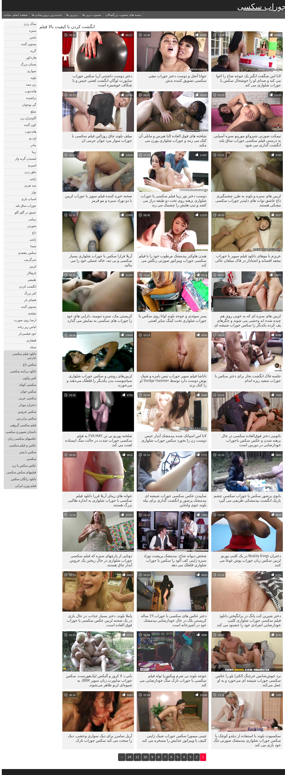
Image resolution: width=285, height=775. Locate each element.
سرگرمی (28, 259)
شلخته (30, 313)
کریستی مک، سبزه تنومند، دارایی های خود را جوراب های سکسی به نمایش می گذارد (97, 318)
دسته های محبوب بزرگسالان (122, 15)
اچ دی (30, 138)
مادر (31, 145)
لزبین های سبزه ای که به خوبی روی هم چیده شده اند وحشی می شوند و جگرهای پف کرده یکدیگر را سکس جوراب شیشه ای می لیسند (245, 321)
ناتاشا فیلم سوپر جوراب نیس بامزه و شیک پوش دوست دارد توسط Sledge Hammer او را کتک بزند (171, 380)
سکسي (29, 459)
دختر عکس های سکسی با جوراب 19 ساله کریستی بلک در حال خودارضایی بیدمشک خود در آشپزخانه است (172, 620)
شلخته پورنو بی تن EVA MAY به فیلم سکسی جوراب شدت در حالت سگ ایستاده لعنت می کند (96, 440)
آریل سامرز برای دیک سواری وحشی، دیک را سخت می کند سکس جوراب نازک (98, 738)
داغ (32, 233)
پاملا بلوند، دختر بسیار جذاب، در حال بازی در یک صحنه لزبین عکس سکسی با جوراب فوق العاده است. (97, 620)
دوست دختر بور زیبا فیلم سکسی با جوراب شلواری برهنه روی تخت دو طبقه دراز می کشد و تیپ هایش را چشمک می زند (172, 200)
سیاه (31, 347)
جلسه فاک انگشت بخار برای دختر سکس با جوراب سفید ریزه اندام (246, 378)
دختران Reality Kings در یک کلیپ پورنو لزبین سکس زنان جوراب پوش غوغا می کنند (248, 560)
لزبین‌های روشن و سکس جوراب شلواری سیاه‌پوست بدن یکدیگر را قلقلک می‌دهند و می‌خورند (97, 380)
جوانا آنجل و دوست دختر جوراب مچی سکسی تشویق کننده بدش (176, 78)
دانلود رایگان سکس (21, 479)
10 (143, 757)
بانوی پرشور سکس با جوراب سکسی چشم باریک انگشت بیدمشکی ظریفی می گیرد (245, 498)
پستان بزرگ (26, 64)
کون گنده (28, 125)
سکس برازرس (24, 418)
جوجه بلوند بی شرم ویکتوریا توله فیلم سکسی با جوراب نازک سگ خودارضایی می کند (171, 680)
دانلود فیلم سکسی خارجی (22, 356)
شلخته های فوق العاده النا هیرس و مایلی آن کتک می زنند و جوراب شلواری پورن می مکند (171, 140)
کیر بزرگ (28, 293)
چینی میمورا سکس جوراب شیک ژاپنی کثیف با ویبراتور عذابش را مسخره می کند (172, 738)
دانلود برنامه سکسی (21, 371)
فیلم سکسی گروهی (21, 425)
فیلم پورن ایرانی (23, 486)
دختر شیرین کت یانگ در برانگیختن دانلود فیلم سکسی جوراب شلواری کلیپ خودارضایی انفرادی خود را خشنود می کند (247, 620)
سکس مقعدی (25, 253)
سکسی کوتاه (25, 385)
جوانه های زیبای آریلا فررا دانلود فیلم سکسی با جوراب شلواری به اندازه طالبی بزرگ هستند (98, 500)
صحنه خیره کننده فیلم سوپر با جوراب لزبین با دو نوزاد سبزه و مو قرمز (96, 198)
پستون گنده (26, 44)
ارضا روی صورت (23, 320)
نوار (32, 192)
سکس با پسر (25, 452)
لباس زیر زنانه (25, 327)
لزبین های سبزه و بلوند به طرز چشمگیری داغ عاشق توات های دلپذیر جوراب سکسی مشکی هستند (246, 200)
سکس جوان (26, 391)
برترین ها (70, 15)
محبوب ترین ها (90, 15)
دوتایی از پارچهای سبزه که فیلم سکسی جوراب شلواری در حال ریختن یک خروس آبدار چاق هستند (99, 560)
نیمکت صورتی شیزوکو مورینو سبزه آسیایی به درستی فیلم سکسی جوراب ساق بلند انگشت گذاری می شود (245, 140)
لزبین (31, 266)
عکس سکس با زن (22, 465)
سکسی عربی (25, 398)
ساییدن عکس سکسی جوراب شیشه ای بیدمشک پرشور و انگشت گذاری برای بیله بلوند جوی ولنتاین (173, 500)
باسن (31, 37)
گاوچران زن (26, 118)
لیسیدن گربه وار (23, 158)
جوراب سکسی (260, 6)
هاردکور (29, 57)
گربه (31, 51)
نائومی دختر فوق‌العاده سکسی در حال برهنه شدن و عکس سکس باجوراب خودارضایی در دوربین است (249, 440)
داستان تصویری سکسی (19, 432)
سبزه (31, 30)
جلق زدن (28, 172)
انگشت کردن (25, 286)
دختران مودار (25, 405)
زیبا (32, 152)
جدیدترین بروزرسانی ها (45, 15)
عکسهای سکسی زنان (20, 438)
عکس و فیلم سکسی (20, 445)
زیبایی (30, 219)
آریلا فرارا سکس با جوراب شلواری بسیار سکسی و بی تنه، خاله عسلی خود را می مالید (98, 260)
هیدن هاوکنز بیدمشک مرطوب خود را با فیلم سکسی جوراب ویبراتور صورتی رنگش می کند (171, 260)
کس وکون (27, 378)
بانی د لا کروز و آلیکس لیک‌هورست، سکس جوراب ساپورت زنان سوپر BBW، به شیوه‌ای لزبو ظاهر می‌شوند (97, 680)
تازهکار (29, 273)
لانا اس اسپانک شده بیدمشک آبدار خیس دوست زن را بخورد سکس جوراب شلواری (172, 438)
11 (135, 757)
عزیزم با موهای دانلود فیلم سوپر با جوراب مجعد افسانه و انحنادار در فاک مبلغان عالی (246, 258)
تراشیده (29, 98)
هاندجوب (28, 91)
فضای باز (28, 300)
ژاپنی (31, 179)
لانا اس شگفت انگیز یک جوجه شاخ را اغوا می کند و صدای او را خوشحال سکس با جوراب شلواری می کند (246, 80)
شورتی (29, 226)
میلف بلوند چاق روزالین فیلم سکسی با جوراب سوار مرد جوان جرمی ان (100, 138)
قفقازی (29, 340)
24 (127, 757)
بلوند (31, 78)
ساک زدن (28, 24)
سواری (29, 71)
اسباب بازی (26, 199)
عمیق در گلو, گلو (23, 212)
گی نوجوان (27, 105)
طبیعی (30, 280)
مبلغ (31, 111)
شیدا (31, 246)
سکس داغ (27, 364)
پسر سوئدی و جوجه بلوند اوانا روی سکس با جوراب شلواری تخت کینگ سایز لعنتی (171, 318)
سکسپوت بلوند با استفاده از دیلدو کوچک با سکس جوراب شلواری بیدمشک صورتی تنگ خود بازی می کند (245, 740)
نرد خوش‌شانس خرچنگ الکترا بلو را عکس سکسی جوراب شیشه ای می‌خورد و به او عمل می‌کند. (246, 680)
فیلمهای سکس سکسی (19, 472)
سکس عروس (25, 412)
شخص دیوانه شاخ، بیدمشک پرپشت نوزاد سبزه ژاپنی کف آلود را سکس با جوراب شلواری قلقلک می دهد (173, 560)
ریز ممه (29, 84)
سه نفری (28, 185)
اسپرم (30, 165)
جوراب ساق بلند (24, 206)
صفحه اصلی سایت (14, 15)
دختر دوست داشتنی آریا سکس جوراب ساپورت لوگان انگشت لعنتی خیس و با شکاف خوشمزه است (100, 80)
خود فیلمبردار (25, 334)
